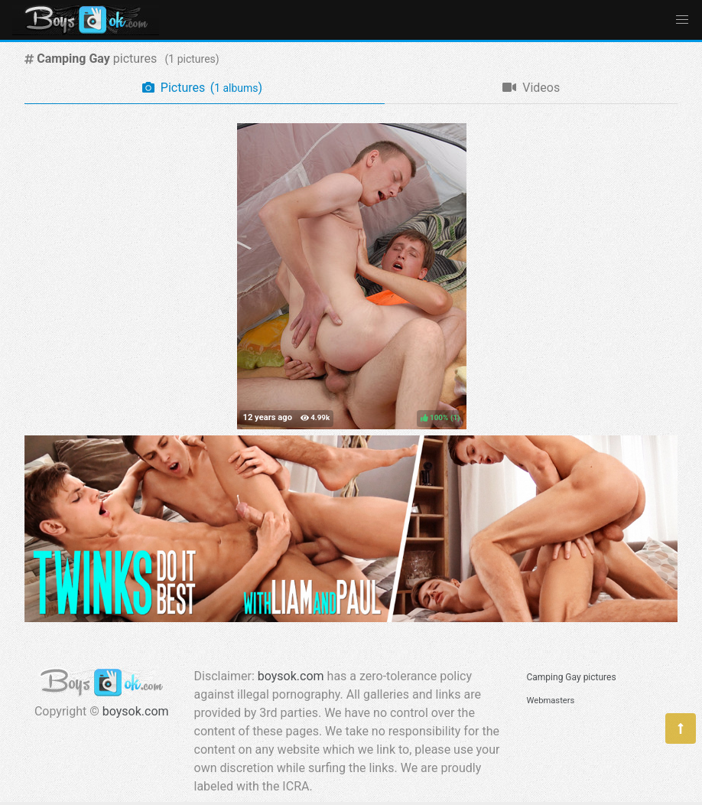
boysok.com (135, 711)
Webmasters (551, 701)
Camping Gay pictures (571, 677)
